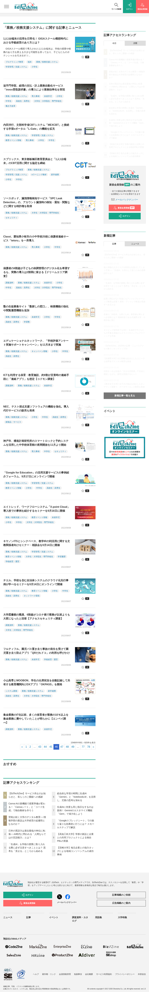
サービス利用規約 (104, 974)
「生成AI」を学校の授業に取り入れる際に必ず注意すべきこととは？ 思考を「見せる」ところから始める (27, 847)
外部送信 (142, 974)
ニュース (135, 244)
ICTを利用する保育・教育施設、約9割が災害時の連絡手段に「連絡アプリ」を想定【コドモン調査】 (36, 377)
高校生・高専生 (23, 101)
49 (72, 746)
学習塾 (27, 322)
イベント (53, 917)
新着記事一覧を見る (124, 395)
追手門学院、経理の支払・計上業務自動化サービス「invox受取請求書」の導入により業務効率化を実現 (34, 87)
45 (50, 746)
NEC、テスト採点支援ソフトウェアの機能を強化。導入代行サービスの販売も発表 (36, 408)
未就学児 (48, 96)
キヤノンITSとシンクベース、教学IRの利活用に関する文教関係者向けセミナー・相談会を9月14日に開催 (36, 543)
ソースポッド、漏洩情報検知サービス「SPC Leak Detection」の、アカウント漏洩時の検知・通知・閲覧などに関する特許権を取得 (36, 202)
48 (67, 746)
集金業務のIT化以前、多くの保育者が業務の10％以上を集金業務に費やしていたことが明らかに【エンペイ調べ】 (35, 718)
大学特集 (122, 917)
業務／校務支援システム (47, 62)
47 (61, 746)
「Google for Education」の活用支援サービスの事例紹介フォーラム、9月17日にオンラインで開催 (36, 474)
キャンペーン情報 (39, 351)
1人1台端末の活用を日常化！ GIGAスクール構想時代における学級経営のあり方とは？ (35, 40)
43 (39, 746)
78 (88, 746)
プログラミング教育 (14, 62)
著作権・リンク (49, 974)
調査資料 (9, 283)
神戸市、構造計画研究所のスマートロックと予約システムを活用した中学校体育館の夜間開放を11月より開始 (35, 442)
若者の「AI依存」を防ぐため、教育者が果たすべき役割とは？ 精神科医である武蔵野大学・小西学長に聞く (124, 317)
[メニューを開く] (6, 6)
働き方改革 (10, 106)
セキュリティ (11, 218)
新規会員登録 (123, 208)
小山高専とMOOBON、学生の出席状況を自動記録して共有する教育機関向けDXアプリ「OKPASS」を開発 (36, 682)
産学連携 (55, 174)
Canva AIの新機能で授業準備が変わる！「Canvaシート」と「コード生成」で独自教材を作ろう (26, 807)
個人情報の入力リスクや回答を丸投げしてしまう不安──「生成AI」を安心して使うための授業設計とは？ (124, 270)
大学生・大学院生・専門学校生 (48, 101)
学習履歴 (62, 556)
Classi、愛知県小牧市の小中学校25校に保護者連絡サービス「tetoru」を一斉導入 (36, 238)
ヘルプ (36, 974)
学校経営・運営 (12, 561)
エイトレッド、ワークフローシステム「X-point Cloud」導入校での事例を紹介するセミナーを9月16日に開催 (36, 508)
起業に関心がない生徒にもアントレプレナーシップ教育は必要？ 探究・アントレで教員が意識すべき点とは (124, 302)
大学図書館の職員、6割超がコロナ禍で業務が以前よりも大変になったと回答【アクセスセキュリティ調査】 (36, 616)
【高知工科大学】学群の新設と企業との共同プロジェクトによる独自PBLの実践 (75, 837)
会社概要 (89, 974)
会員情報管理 (65, 974)
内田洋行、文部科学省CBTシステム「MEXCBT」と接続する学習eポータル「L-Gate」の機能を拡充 (36, 126)
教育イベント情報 (13, 140)
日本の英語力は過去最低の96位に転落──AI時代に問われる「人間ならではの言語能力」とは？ (27, 834)
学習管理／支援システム (16, 67)
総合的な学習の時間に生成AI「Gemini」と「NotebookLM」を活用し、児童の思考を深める (76, 797)
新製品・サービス (13, 422)
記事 (114, 244)
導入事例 (35, 96)
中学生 (8, 101)
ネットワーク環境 (31, 596)
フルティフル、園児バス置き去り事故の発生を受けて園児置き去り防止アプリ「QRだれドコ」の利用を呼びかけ (36, 651)
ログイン (124, 216)
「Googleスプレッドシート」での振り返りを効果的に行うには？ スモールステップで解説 (75, 824)
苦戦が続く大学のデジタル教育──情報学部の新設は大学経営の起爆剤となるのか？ (27, 820)
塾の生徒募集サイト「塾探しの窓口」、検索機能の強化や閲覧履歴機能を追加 (35, 308)
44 (45, 746)
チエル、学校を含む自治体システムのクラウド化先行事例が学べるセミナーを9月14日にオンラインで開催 (35, 582)
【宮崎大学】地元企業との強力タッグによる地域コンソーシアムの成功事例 (75, 851)
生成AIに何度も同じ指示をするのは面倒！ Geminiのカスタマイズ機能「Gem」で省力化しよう (75, 810)
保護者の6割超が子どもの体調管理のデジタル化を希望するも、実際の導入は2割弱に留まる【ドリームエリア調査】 (36, 272)
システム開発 (11, 691)
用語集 (98, 917)
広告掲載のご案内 (121, 903)
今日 (114, 43)
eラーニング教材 (39, 174)
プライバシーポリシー (125, 974)
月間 (135, 43)
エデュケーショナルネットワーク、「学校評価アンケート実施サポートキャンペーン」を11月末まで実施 (35, 342)
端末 (30, 62)
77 (83, 746)
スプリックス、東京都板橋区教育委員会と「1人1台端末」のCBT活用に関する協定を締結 (34, 161)
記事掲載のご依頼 (121, 895)
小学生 (34, 67)
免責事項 (78, 974)
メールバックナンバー (124, 199)
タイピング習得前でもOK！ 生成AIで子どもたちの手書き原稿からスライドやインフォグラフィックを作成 (124, 333)
